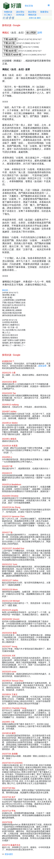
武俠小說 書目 (35, 18)
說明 (39, 32)
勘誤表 (5, 290)
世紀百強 (29, 6)
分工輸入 (8, 15)
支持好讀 (20, 15)
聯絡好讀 (32, 15)
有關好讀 (8, 12)
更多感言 (9, 854)
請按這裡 (42, 366)
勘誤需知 (32, 12)
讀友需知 (20, 12)
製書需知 (44, 12)
